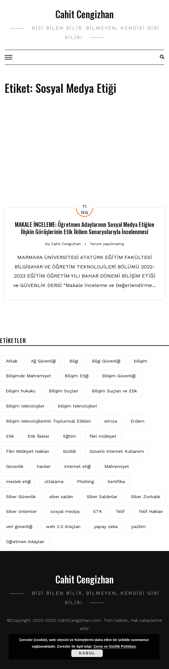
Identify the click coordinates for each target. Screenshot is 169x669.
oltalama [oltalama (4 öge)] (53, 481)
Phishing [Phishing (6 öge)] (85, 481)
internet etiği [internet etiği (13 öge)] (77, 466)
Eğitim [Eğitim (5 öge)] (69, 436)
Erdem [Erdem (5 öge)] (137, 421)
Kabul (87, 653)
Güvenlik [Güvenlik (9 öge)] (14, 466)
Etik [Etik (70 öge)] (10, 436)
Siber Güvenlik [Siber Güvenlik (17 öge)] (21, 496)
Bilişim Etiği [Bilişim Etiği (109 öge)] (77, 375)
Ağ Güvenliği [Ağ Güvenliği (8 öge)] (43, 360)
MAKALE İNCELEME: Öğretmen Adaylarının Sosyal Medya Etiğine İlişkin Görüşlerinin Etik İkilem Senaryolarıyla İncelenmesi (84, 228)
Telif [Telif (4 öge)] (120, 511)
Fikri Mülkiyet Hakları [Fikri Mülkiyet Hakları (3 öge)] (27, 451)
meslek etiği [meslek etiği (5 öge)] (18, 481)
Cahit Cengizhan (84, 14)
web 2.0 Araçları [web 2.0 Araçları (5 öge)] (63, 526)
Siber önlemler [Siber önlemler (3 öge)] (21, 511)
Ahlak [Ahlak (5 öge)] (11, 360)
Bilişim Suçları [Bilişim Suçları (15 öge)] (63, 390)
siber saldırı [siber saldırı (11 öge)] (61, 496)
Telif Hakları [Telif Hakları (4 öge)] (150, 511)
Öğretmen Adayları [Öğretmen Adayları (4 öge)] (25, 541)
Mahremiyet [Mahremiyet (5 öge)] (116, 466)
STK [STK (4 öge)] (97, 511)
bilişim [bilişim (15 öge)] (140, 360)
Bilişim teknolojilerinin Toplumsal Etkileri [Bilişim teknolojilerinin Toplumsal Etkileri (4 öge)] (48, 421)
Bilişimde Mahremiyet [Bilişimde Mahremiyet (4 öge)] (28, 375)
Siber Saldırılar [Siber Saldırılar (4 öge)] (102, 496)
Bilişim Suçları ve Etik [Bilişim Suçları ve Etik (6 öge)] (114, 390)
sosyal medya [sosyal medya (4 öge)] (64, 511)
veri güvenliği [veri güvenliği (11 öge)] (19, 526)
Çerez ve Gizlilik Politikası (115, 646)
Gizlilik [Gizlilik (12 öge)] (69, 451)
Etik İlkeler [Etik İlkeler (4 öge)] (38, 436)
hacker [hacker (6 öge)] (44, 466)
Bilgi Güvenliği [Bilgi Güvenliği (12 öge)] (106, 360)
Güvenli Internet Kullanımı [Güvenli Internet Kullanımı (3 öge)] (117, 451)
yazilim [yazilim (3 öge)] (138, 526)
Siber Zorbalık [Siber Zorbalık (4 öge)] (145, 496)
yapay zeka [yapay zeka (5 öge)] (106, 526)
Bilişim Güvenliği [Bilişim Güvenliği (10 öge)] (119, 375)
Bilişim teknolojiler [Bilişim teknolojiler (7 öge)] (25, 405)
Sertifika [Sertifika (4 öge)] (116, 481)
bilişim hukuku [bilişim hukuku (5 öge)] (20, 390)
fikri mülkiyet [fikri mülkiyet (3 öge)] (103, 436)
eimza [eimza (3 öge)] (110, 421)
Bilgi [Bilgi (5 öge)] (73, 360)
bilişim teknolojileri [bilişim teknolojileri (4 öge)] (77, 405)
